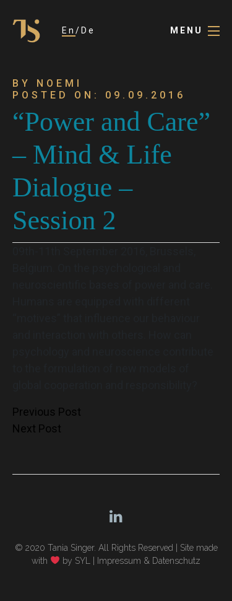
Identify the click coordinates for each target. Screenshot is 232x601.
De (88, 30)
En (68, 30)
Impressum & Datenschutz (148, 561)
